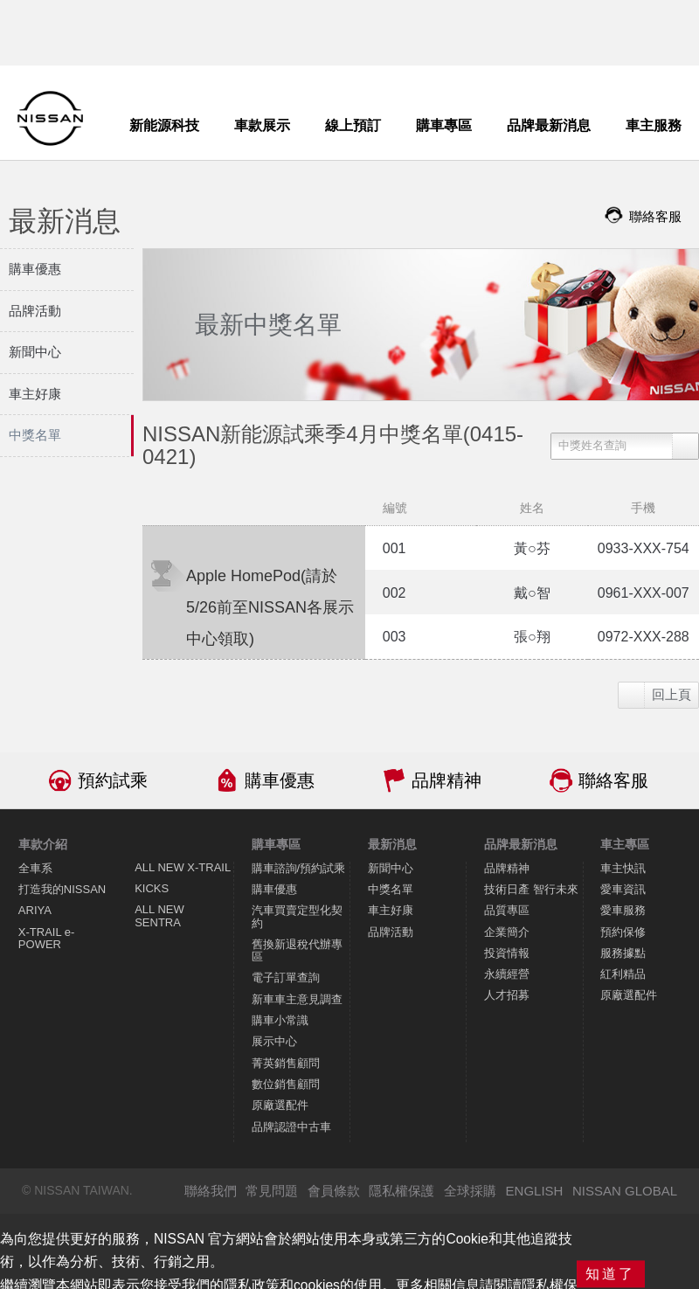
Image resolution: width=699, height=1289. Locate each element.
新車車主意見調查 (297, 999)
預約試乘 (113, 780)
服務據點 (623, 953)
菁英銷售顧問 (286, 1063)
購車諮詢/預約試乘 (299, 868)
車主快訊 (623, 868)
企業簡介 (506, 932)
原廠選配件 (280, 1105)
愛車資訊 (623, 889)
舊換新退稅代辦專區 (297, 950)
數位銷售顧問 (286, 1084)
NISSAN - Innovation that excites (50, 118)
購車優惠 (280, 780)
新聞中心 (390, 868)
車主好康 (390, 910)
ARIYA (35, 910)
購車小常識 (280, 1020)
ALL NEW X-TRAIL (183, 867)
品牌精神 (446, 780)
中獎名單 (390, 889)
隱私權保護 (401, 1190)
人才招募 (506, 994)
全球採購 (470, 1190)
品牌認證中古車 (291, 1126)
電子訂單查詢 (286, 977)
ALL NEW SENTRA (159, 915)
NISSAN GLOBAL (624, 1190)
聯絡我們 (210, 1190)
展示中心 (274, 1041)
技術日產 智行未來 (531, 889)
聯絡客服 (613, 780)
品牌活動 (390, 932)
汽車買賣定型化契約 (297, 916)
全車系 (35, 868)
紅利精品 (623, 974)
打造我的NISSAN (62, 889)
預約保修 (623, 932)
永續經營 (506, 974)
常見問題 (272, 1190)
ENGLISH (535, 1190)
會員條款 (334, 1190)
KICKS (152, 888)
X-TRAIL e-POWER (46, 938)
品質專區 (506, 910)
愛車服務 (623, 910)
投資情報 (506, 953)
